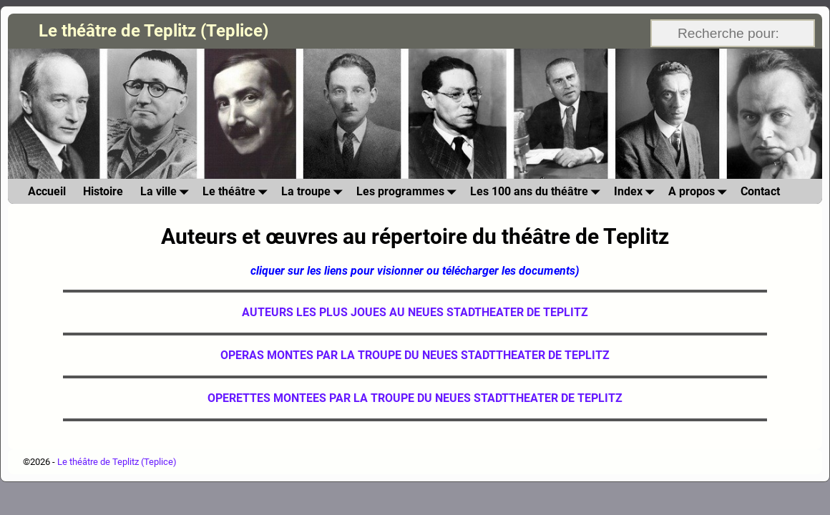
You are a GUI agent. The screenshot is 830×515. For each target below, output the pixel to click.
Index (637, 191)
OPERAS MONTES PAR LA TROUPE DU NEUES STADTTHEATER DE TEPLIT (411, 355)
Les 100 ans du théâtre (537, 191)
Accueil (47, 191)
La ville (167, 191)
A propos (700, 191)
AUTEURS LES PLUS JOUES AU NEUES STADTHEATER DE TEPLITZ (415, 312)
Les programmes (409, 191)
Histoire (103, 191)
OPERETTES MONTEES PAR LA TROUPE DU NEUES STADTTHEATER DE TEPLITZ (415, 398)
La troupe (314, 191)
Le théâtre (237, 191)
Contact (760, 191)
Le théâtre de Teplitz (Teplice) (153, 31)
